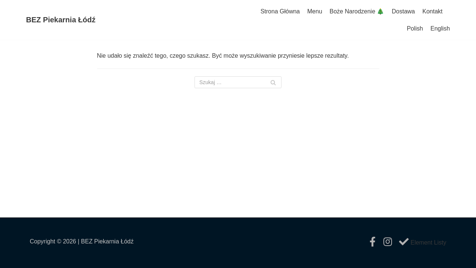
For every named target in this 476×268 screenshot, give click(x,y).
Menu (314, 11)
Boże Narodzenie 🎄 (356, 11)
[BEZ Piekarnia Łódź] (61, 20)
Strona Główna (280, 11)
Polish (415, 28)
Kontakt (432, 11)
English (440, 28)
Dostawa (403, 11)
